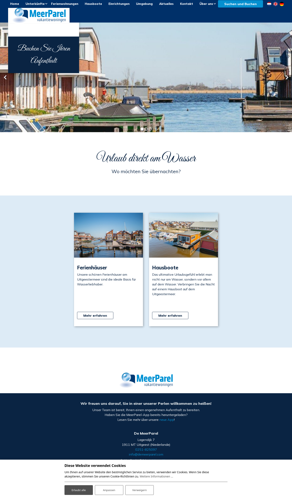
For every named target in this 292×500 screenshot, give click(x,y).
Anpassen (109, 489)
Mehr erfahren (95, 319)
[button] (142, 133)
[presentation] (5, 81)
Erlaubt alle (78, 489)
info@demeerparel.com (146, 458)
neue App (166, 423)
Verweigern (139, 489)
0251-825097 (146, 453)
